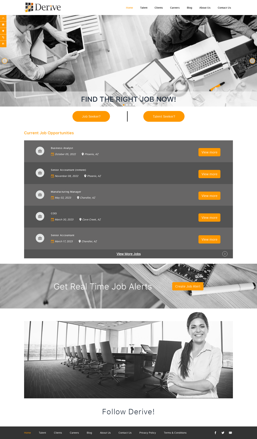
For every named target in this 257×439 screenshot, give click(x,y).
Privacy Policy (147, 432)
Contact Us (224, 7)
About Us (205, 7)
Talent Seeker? (164, 116)
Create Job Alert (187, 286)
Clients (159, 7)
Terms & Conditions (175, 432)
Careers (175, 7)
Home (129, 7)
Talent (143, 7)
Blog (189, 7)
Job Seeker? (91, 116)
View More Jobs (129, 254)
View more (209, 152)
